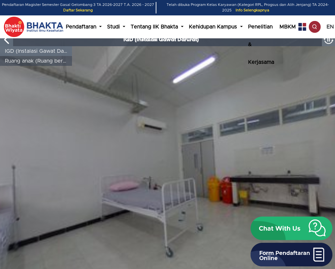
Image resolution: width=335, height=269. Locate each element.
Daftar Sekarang (78, 10)
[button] (291, 228)
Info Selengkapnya (252, 10)
